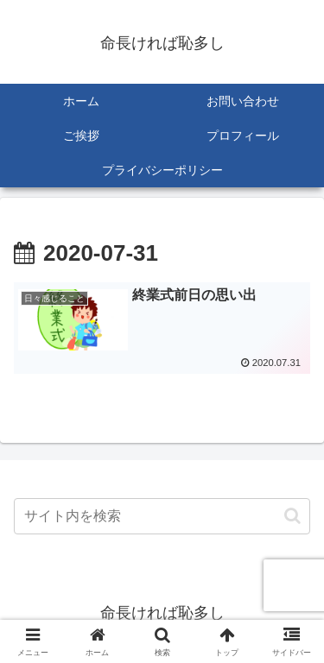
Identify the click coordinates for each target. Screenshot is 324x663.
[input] (162, 516)
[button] (292, 516)
